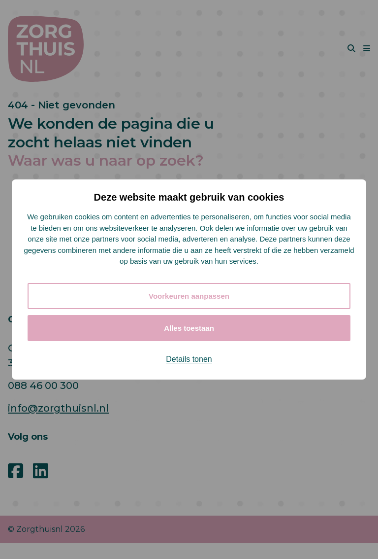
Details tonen (189, 359)
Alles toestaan (189, 328)
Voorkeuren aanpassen (189, 296)
